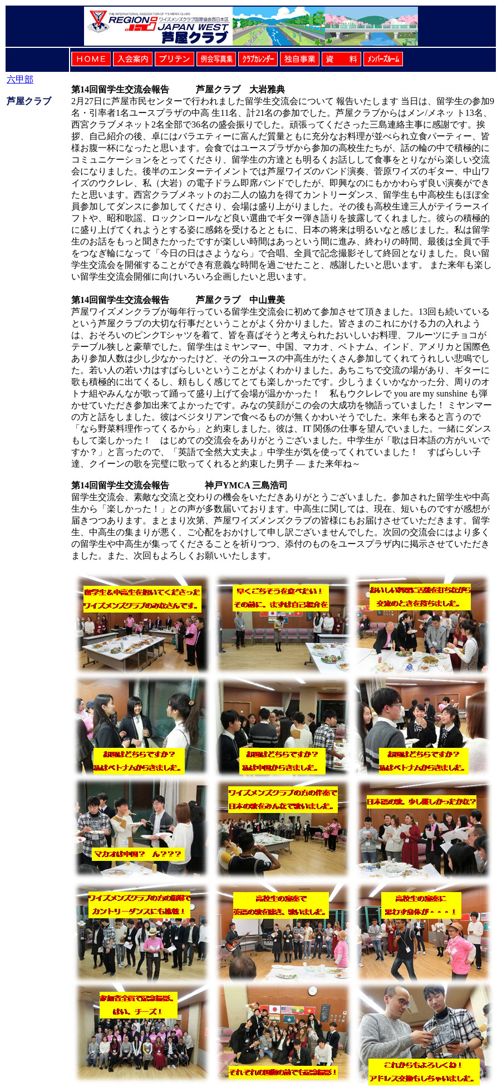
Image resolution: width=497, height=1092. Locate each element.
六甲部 (20, 79)
